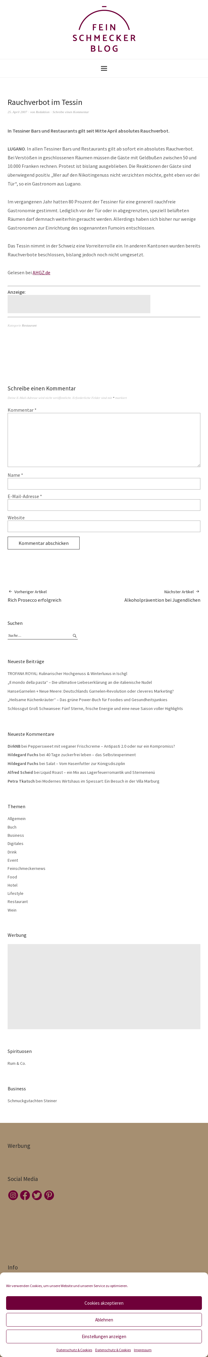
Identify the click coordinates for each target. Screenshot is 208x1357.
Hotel (12, 885)
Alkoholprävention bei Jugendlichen (162, 596)
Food (12, 877)
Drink (12, 852)
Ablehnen (104, 1320)
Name (15, 475)
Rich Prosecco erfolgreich (34, 596)
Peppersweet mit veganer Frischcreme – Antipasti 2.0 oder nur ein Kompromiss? (101, 746)
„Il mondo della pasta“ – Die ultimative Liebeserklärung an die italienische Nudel (80, 682)
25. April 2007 (17, 112)
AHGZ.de (41, 272)
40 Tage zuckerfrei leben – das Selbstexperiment (91, 754)
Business (16, 835)
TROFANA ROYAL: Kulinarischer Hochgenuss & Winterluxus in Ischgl (67, 673)
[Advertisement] (80, 304)
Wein (12, 910)
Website (16, 517)
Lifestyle (15, 893)
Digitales (15, 843)
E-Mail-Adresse (25, 496)
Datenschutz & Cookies (74, 1350)
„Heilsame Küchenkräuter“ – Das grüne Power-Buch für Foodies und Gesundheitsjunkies (87, 699)
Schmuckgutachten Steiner (32, 1100)
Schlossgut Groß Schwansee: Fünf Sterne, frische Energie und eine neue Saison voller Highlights (95, 708)
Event (13, 860)
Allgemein (17, 818)
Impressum (143, 1350)
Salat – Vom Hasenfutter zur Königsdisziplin (85, 763)
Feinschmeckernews (26, 868)
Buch (12, 827)
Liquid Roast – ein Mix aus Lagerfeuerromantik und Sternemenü (98, 772)
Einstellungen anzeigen (104, 1336)
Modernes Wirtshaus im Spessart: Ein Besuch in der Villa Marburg (101, 781)
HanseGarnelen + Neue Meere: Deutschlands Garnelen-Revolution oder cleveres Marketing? (91, 691)
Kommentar (22, 410)
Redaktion (43, 112)
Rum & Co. (17, 1063)
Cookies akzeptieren (104, 1303)
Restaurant (29, 325)
